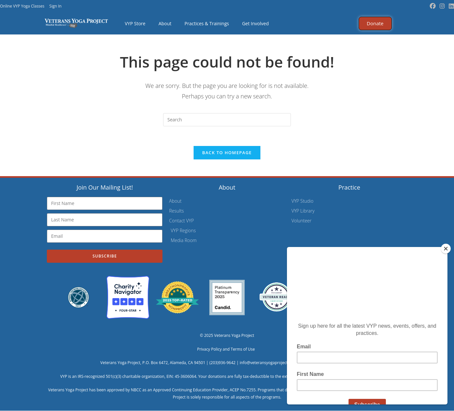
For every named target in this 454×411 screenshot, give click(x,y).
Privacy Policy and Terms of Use (227, 349)
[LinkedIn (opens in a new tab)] (450, 6)
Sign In (55, 6)
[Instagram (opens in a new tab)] (442, 6)
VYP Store (135, 23)
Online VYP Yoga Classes (22, 6)
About (165, 23)
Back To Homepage (227, 153)
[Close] (446, 249)
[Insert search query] (227, 119)
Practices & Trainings (206, 23)
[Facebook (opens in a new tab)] (433, 6)
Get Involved (255, 23)
